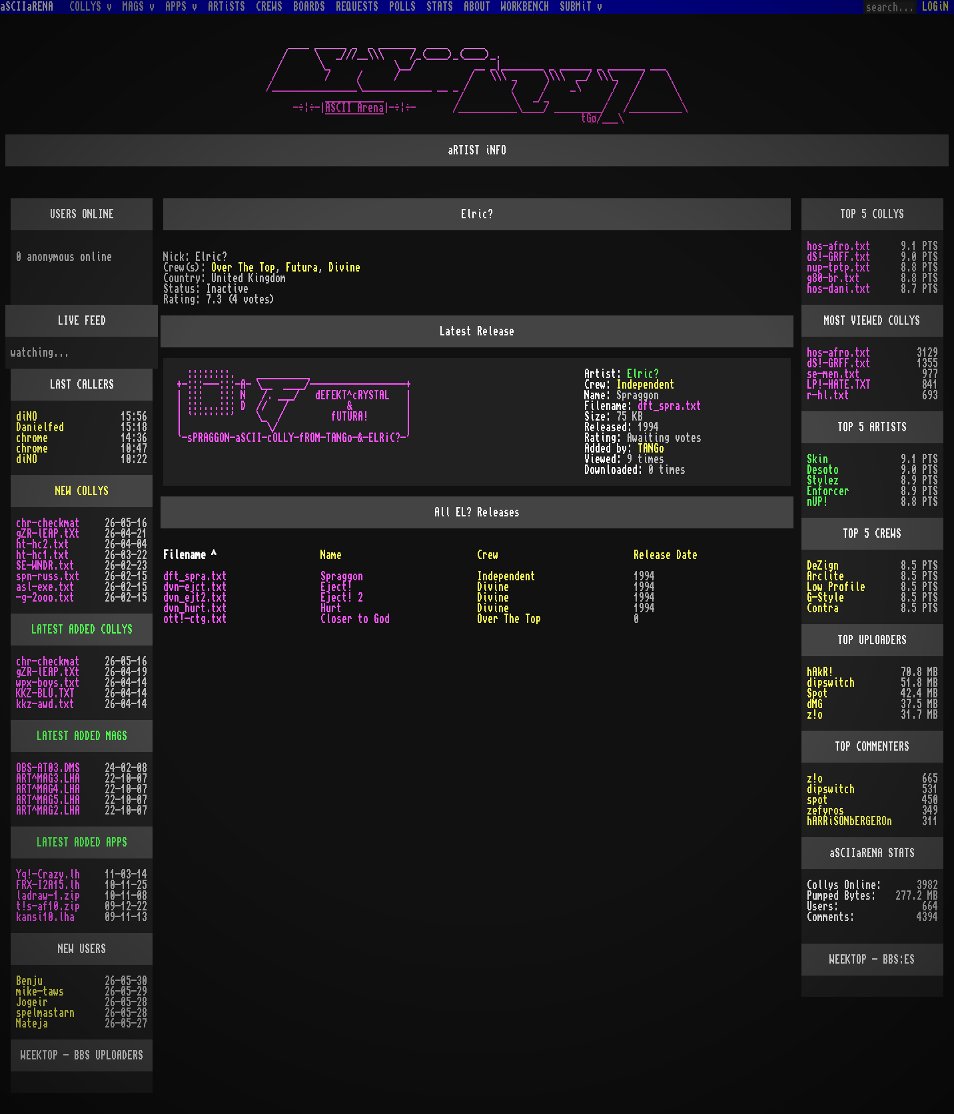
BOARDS (309, 6)
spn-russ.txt (48, 576)
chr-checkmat (48, 523)
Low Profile (836, 587)
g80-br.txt (833, 278)
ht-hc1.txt (42, 555)
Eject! (336, 587)
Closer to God (355, 619)
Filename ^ (190, 555)
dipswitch (831, 682)
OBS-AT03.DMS (48, 768)
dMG (815, 704)
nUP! (817, 501)
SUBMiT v (581, 6)
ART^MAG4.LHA (48, 789)
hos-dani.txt (839, 288)
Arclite (825, 576)
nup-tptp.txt (839, 267)
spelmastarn (45, 1013)
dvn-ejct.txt (195, 587)
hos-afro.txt (839, 246)
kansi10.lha (45, 917)
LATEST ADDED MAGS (82, 736)
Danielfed (40, 427)
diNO (26, 416)
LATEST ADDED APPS (82, 842)
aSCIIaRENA (26, 6)
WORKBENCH (525, 6)
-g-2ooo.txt (45, 597)
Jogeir (32, 1002)
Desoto (823, 469)
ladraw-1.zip (48, 895)
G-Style (825, 597)
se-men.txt (833, 374)
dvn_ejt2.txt (195, 597)
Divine (344, 267)
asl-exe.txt (45, 587)
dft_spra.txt (670, 406)
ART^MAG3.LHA (48, 778)
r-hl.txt (828, 395)
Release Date (666, 555)
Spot (817, 693)
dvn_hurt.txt (195, 608)
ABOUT (477, 6)
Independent (645, 384)
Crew (487, 555)
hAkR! (820, 672)
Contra (823, 608)
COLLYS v (90, 6)
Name (331, 555)
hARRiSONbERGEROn (849, 821)
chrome (32, 438)
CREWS (269, 6)
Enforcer (828, 491)
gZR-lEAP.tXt (48, 533)
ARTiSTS (226, 6)
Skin (817, 459)
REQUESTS (357, 6)
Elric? (643, 374)
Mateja (32, 1023)
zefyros (825, 810)
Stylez (823, 480)
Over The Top (243, 267)
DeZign (823, 565)
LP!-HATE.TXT (839, 384)
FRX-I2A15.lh (48, 885)
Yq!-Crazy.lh (48, 874)
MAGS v (139, 6)
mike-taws (40, 991)
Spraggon (341, 576)
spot (817, 800)
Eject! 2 (341, 597)
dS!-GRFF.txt (839, 257)
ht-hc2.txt (42, 544)
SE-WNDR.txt (45, 565)
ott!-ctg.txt (195, 619)
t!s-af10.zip (48, 906)
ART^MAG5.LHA (48, 800)
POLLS (402, 6)
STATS (439, 6)
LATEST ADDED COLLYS (82, 629)
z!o (815, 714)
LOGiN (935, 6)
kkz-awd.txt (45, 704)
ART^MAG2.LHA (48, 810)
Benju (29, 981)
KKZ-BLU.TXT (45, 693)
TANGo (651, 448)
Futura (302, 267)
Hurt (331, 608)
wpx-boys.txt (48, 682)
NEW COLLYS (82, 491)
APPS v (181, 6)
